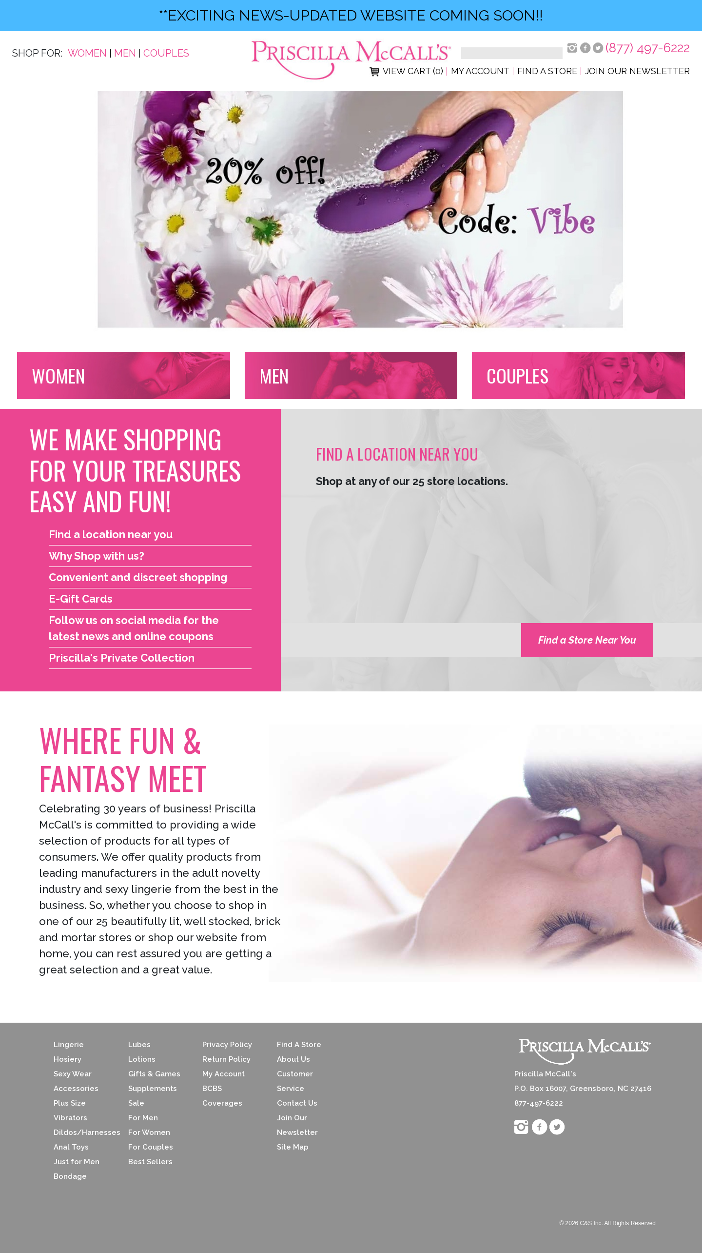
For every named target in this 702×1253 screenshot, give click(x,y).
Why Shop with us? (96, 555)
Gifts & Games (154, 1074)
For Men (143, 1117)
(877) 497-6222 (647, 47)
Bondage (70, 1176)
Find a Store (547, 71)
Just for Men (76, 1161)
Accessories (76, 1088)
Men (125, 53)
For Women (149, 1132)
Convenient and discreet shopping (138, 577)
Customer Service (295, 1081)
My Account (480, 71)
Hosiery (67, 1059)
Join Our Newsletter (637, 71)
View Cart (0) (406, 71)
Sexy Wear (73, 1074)
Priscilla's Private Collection (122, 657)
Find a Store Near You (587, 640)
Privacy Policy (227, 1044)
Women (87, 53)
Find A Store (299, 1044)
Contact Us (297, 1103)
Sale (136, 1103)
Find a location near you (111, 534)
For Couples (150, 1147)
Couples (166, 53)
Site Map (293, 1147)
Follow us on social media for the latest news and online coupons (134, 628)
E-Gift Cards (81, 598)
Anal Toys (71, 1147)
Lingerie (69, 1044)
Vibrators (70, 1117)
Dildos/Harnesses (84, 1132)
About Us (293, 1059)
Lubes (139, 1044)
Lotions (142, 1059)
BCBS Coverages (222, 1096)
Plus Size (70, 1103)
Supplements (152, 1088)
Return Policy (226, 1059)
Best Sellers (150, 1161)
